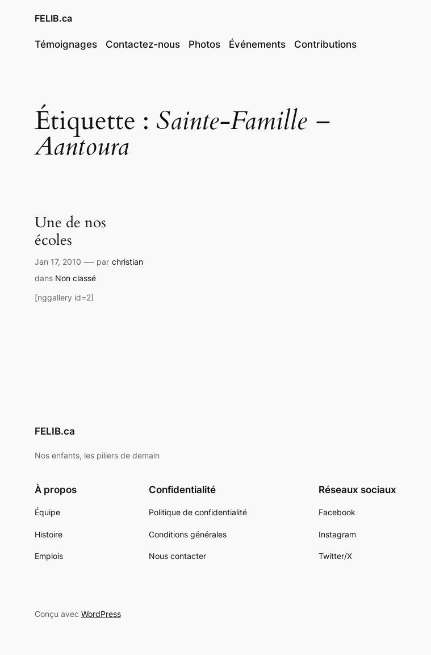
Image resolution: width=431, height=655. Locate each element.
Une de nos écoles (70, 231)
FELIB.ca (53, 18)
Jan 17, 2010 (58, 261)
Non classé (75, 278)
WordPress (101, 614)
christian (127, 261)
